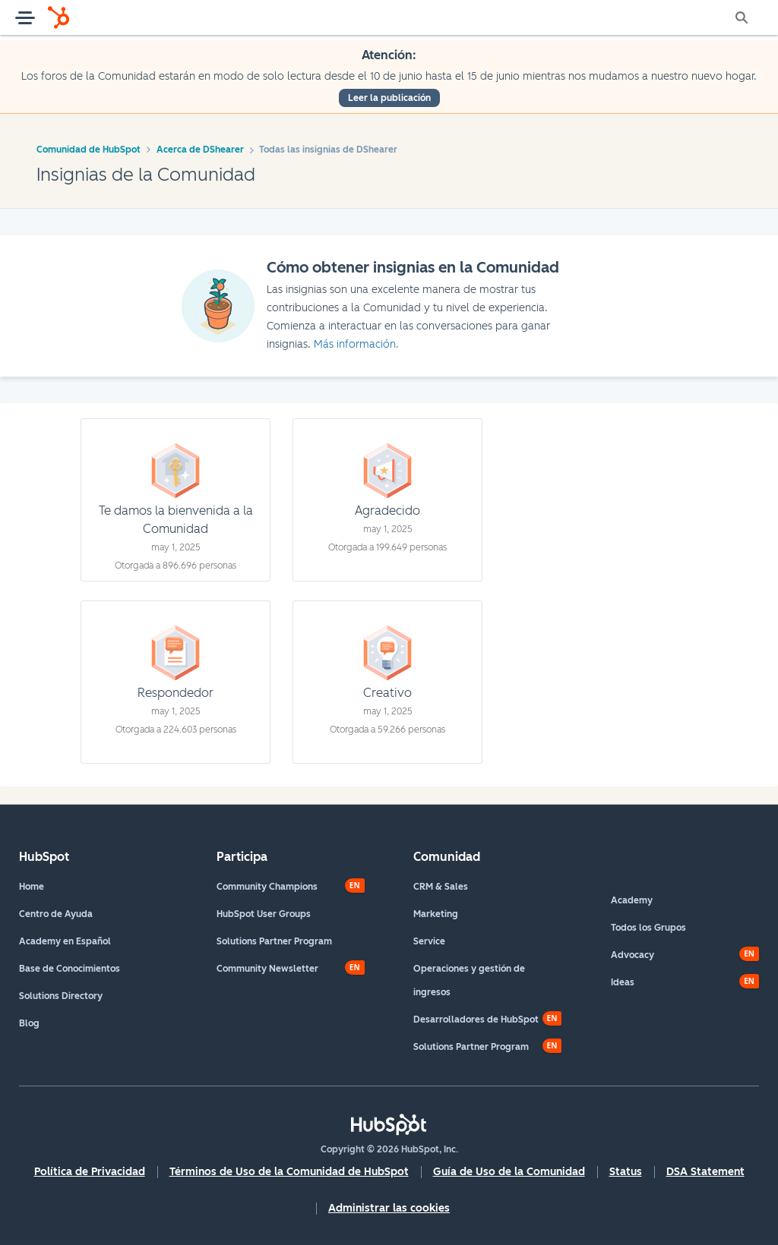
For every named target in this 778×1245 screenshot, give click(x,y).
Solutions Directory (61, 996)
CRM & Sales (440, 886)
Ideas (622, 982)
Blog (29, 1023)
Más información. (356, 344)
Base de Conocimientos (69, 968)
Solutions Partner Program (274, 941)
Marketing (435, 914)
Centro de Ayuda (56, 914)
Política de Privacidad (89, 1171)
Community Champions (267, 886)
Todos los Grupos (648, 927)
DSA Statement (705, 1171)
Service (429, 941)
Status (625, 1171)
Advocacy (632, 955)
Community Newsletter (267, 968)
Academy (632, 900)
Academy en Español (65, 941)
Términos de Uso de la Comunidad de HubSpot (289, 1171)
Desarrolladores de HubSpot (476, 1019)
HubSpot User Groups (264, 914)
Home (31, 886)
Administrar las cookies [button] (389, 1208)
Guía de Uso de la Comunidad (509, 1171)
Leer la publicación (389, 98)
